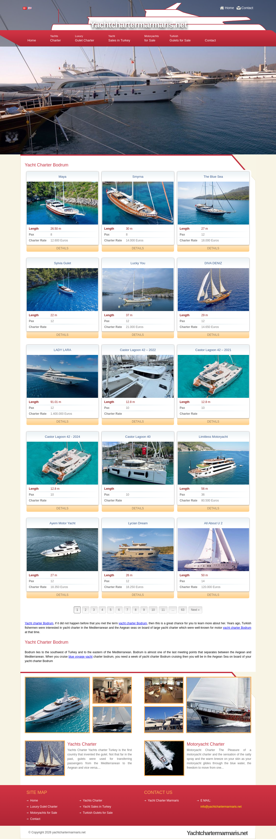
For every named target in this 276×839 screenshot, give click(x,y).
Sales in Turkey (119, 38)
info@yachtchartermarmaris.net (221, 806)
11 (163, 610)
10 (153, 610)
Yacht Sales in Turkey (97, 806)
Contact (247, 8)
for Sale (151, 38)
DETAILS (62, 248)
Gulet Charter (84, 38)
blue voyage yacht (81, 656)
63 (182, 610)
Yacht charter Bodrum (39, 623)
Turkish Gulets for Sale (98, 812)
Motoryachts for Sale (43, 812)
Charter (55, 38)
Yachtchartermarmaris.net (138, 24)
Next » (195, 610)
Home (229, 8)
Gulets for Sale (180, 38)
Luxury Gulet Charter (43, 806)
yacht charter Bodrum (133, 623)
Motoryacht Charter (206, 744)
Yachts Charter (82, 744)
